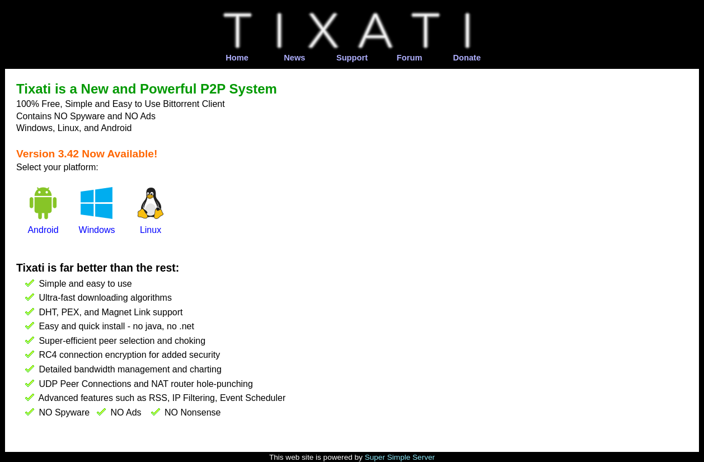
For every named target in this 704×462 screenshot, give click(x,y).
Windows (97, 230)
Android (42, 230)
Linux (150, 230)
